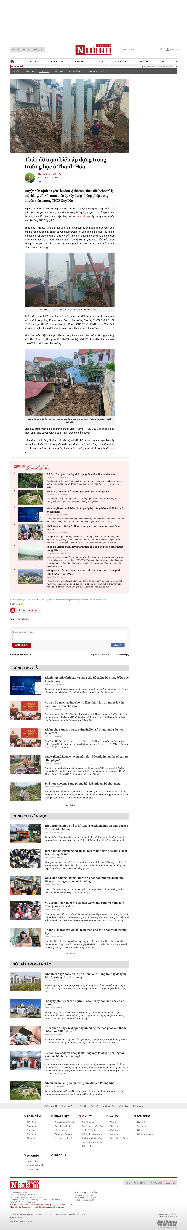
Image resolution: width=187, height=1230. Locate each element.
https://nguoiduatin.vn (18, 1192)
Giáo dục (44, 71)
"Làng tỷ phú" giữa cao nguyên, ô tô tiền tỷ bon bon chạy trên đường (84, 1002)
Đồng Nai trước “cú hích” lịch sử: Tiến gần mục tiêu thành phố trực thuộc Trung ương (83, 572)
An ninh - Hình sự (63, 1138)
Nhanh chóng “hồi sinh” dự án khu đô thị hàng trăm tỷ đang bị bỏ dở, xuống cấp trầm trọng (85, 975)
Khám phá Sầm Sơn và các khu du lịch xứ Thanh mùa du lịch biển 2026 (84, 731)
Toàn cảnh (32, 61)
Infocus (165, 61)
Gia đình (141, 1122)
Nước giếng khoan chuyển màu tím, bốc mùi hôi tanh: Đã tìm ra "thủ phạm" (86, 758)
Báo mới (170, 1183)
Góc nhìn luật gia (63, 1126)
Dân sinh (29, 71)
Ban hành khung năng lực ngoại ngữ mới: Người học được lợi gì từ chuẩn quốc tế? (86, 852)
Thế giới (31, 1138)
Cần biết (141, 1130)
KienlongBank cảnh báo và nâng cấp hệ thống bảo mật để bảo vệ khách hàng (85, 510)
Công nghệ (87, 1146)
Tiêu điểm (31, 1122)
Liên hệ (15, 49)
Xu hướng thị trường (92, 1138)
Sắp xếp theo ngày (122, 655)
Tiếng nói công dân (64, 1134)
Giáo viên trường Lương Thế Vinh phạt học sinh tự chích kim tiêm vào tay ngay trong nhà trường (84, 879)
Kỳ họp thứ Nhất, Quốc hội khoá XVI (163, 66)
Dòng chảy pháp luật (65, 1122)
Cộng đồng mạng (145, 1134)
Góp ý (26, 49)
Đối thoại (31, 1134)
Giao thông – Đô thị (97, 71)
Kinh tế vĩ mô (88, 1130)
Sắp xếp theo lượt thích (100, 655)
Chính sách (32, 1126)
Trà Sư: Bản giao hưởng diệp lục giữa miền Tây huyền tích (81, 474)
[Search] (160, 49)
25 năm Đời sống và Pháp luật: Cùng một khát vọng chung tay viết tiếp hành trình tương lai (84, 1054)
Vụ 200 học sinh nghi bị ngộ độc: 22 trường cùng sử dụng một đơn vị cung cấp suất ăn (84, 904)
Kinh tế (79, 61)
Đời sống (120, 61)
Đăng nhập (118, 645)
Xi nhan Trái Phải (35, 1165)
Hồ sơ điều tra (61, 1130)
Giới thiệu (139, 1183)
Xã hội (99, 61)
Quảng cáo (38, 49)
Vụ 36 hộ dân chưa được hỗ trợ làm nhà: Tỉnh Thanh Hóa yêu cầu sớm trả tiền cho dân (84, 704)
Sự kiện (31, 1130)
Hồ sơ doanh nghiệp (92, 1134)
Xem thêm (69, 805)
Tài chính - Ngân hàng (93, 1126)
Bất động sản (88, 1122)
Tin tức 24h (155, 1183)
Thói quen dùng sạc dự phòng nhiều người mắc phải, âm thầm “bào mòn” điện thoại (85, 1029)
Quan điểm (32, 1161)
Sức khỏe (142, 1126)
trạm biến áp (83, 216)
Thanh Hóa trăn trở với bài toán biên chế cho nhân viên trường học (86, 931)
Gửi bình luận (21, 645)
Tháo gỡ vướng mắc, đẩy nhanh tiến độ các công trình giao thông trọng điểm (85, 549)
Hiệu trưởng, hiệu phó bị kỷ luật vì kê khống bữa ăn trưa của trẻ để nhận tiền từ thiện (86, 827)
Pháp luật (57, 61)
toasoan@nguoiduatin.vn (22, 1221)
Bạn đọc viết (33, 1169)
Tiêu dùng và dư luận (92, 1142)
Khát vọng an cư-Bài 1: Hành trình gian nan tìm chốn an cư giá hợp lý (83, 528)
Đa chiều (143, 61)
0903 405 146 (17, 1218)
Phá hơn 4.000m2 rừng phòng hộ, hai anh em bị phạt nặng (83, 783)
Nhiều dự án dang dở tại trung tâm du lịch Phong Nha (78, 491)
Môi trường (75, 71)
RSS (128, 1183)
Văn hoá (59, 71)
